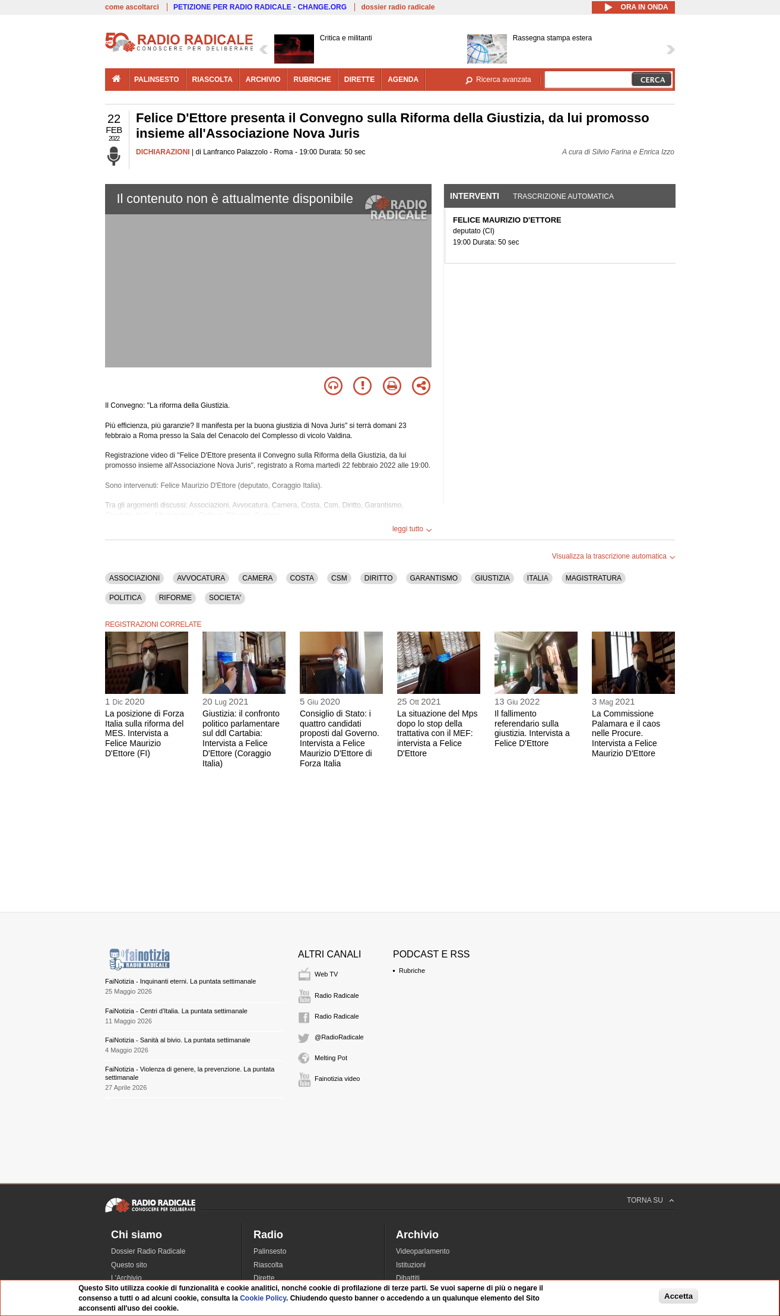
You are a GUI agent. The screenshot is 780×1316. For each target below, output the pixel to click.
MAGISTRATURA (594, 578)
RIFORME (175, 598)
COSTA (302, 578)
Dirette (263, 1278)
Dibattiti (408, 1278)
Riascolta (268, 1265)
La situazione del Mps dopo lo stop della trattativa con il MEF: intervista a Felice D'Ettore (437, 733)
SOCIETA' (225, 598)
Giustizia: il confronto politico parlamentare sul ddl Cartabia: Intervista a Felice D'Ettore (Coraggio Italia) (241, 738)
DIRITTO (378, 578)
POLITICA (125, 598)
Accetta (678, 1296)
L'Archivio (126, 1278)
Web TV (326, 974)
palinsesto (156, 79)
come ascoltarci (132, 7)
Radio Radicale (337, 995)
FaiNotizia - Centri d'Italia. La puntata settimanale (176, 1010)
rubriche (312, 79)
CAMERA (257, 578)
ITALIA (537, 578)
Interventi (474, 196)
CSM (339, 578)
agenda (403, 79)
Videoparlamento (423, 1251)
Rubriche (412, 970)
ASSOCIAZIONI (134, 578)
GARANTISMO (434, 578)
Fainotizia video (337, 1078)
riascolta (212, 79)
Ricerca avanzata (503, 79)
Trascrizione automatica (563, 196)
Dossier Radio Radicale (148, 1251)
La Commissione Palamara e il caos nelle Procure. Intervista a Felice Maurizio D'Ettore (626, 733)
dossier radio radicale (398, 7)
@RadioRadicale (339, 1037)
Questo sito (129, 1265)
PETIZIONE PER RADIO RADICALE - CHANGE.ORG (260, 7)
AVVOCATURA (201, 578)
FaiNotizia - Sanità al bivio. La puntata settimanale (178, 1040)
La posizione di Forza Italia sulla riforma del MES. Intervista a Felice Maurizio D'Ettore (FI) (144, 733)
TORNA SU (645, 1200)
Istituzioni (411, 1265)
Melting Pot (331, 1057)
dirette (359, 79)
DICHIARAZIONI (163, 152)
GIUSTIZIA (492, 578)
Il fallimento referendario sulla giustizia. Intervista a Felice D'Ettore (532, 728)
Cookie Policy (263, 1298)
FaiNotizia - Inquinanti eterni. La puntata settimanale (180, 981)
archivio (263, 79)
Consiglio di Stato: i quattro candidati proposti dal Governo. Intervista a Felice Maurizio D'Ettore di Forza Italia (339, 738)
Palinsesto (269, 1251)
